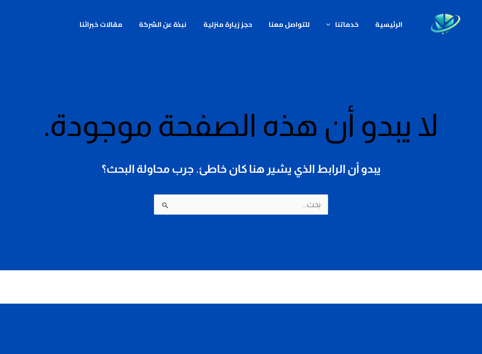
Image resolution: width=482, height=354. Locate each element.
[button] (325, 24)
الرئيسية (381, 24)
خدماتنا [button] (337, 24)
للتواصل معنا (287, 24)
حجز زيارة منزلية (229, 24)
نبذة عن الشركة (167, 24)
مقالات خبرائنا (108, 24)
